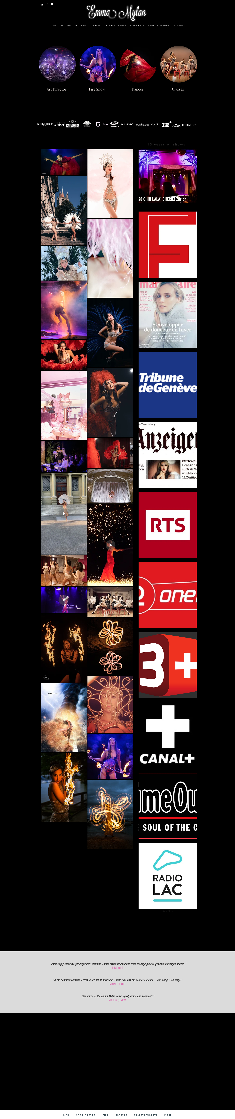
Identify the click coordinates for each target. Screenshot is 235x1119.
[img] (168, 665)
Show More (168, 911)
